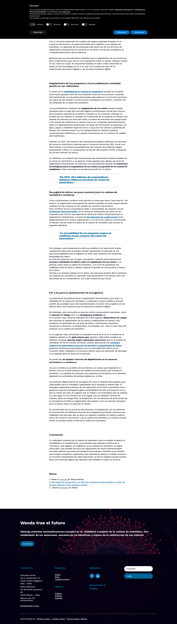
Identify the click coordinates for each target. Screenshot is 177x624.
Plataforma (70, 7)
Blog (130, 7)
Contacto (142, 7)
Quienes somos (62, 579)
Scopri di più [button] (37, 617)
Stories (121, 7)
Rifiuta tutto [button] (121, 617)
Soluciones (84, 7)
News (57, 574)
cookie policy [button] (66, 597)
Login (156, 7)
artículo (63, 479)
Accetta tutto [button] (139, 617)
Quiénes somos (107, 7)
